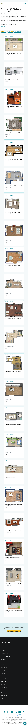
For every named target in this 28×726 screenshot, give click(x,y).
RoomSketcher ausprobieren (14, 631)
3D (11, 31)
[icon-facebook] (4, 712)
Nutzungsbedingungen (14, 714)
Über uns (3, 645)
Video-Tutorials (4, 695)
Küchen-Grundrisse (8, 6)
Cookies (20, 714)
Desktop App (3, 681)
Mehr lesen (3, 26)
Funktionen (3, 673)
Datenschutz (8, 714)
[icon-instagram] (8, 712)
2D (9, 31)
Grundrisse (3, 659)
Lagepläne (3, 664)
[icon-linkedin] (16, 712)
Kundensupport (20, 0)
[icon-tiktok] (23, 712)
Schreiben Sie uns (4, 653)
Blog (2, 692)
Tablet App (3, 684)
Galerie (2, 6)
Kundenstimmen (4, 647)
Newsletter (3, 650)
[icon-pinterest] (12, 712)
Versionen (3, 676)
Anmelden (25, 0)
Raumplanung (4, 667)
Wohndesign (3, 661)
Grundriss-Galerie (4, 690)
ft (5, 31)
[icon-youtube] (19, 712)
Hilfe (2, 698)
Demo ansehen (4, 678)
